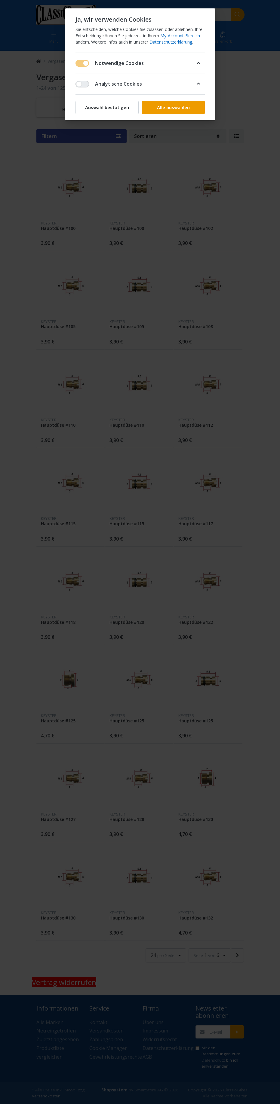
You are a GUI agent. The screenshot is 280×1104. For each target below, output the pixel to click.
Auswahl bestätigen (107, 107)
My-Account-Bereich (180, 35)
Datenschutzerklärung (170, 42)
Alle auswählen (173, 107)
